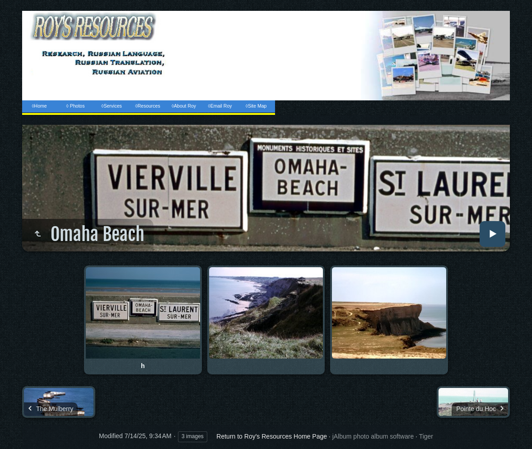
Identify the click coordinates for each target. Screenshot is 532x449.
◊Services (111, 106)
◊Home (39, 106)
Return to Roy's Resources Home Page (271, 436)
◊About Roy (184, 106)
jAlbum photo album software (373, 436)
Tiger (426, 436)
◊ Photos (75, 106)
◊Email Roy (220, 106)
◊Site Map (256, 106)
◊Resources (147, 106)
